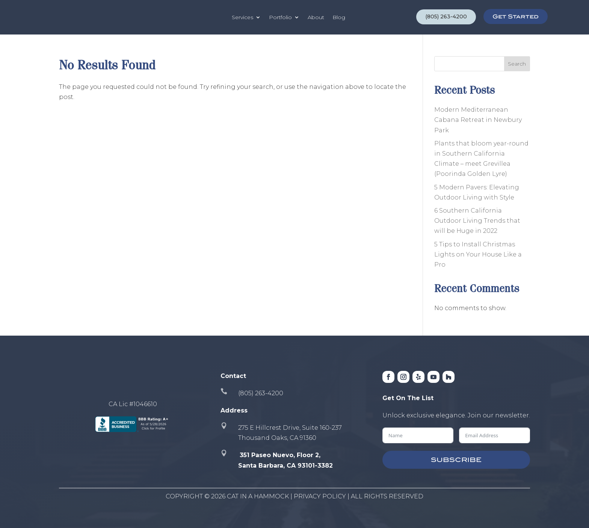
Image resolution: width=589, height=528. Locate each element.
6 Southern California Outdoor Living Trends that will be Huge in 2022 (477, 220)
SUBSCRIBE (456, 460)
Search (517, 63)
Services (242, 17)
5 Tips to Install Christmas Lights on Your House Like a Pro (478, 254)
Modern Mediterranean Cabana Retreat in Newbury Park (478, 120)
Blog (338, 17)
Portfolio (280, 17)
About (316, 17)
